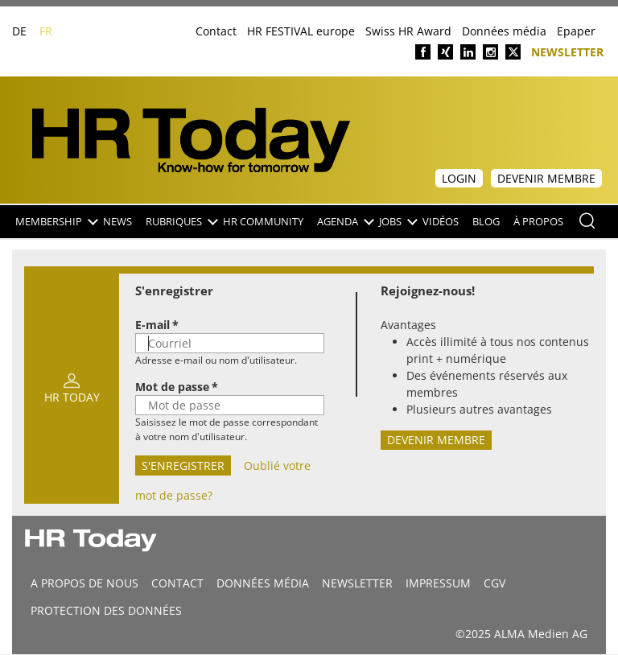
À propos (538, 222)
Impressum (438, 583)
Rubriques (181, 222)
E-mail (152, 324)
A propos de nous (84, 583)
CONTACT (177, 583)
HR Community (263, 222)
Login (459, 178)
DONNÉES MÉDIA (262, 583)
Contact (216, 31)
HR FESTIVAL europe (301, 31)
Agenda (345, 222)
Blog (486, 222)
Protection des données (106, 610)
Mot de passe (172, 386)
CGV (494, 583)
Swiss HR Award (408, 31)
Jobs (397, 222)
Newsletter (567, 51)
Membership (56, 222)
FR (45, 31)
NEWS (117, 222)
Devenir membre (546, 178)
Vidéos (440, 222)
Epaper (576, 31)
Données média (504, 31)
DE (19, 31)
